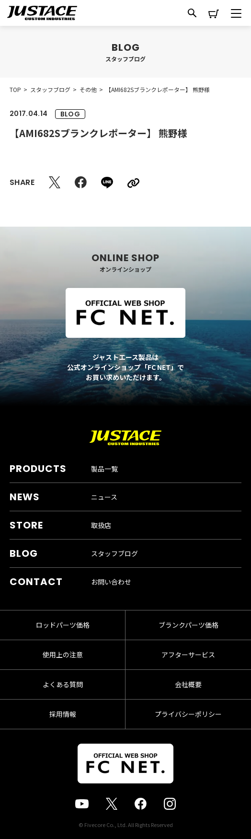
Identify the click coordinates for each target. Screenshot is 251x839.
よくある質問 (63, 684)
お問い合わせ (111, 581)
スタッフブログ (114, 553)
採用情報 (62, 714)
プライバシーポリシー (188, 714)
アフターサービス (188, 654)
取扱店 (101, 525)
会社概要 (188, 684)
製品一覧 (104, 468)
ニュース (104, 497)
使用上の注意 (63, 654)
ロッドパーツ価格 (63, 625)
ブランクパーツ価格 (188, 625)
